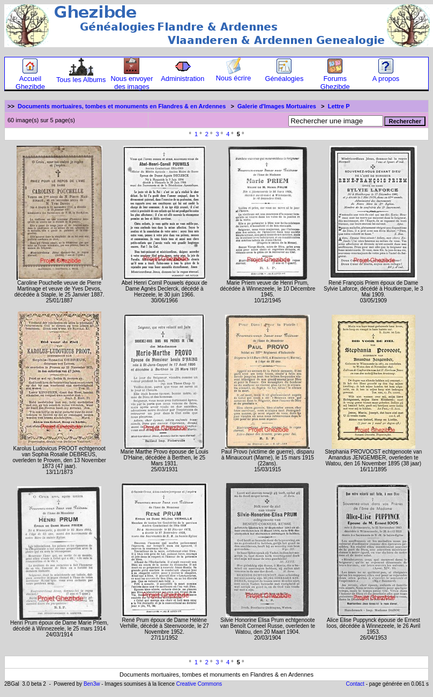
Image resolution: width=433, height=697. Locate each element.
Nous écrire (233, 75)
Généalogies (284, 75)
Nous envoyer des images (132, 79)
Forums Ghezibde (335, 79)
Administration (182, 75)
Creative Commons (199, 684)
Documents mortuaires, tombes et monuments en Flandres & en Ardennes (122, 106)
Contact (355, 684)
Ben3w (92, 684)
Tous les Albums (81, 76)
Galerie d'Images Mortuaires (276, 106)
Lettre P (339, 106)
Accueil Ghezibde (30, 79)
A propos (386, 75)
